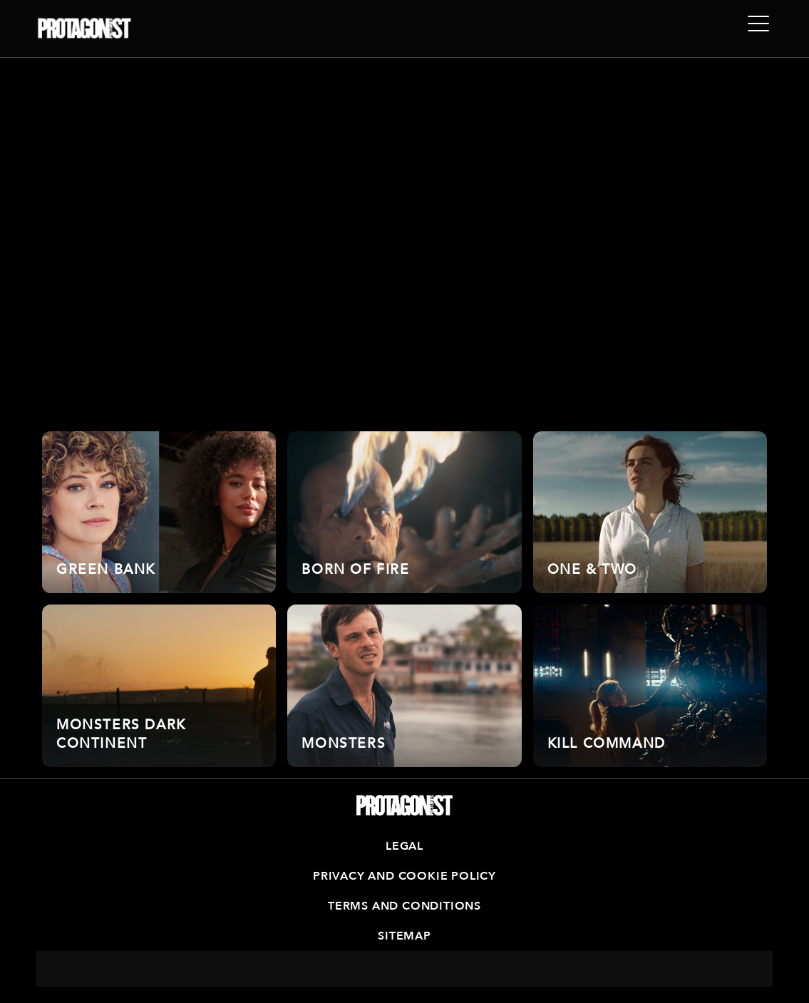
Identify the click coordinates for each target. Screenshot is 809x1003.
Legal (404, 846)
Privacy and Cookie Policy (404, 876)
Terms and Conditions (404, 906)
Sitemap (404, 936)
